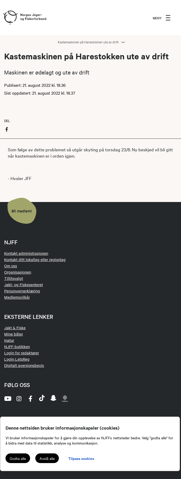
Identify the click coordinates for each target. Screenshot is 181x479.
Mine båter (13, 334)
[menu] (162, 18)
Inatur (9, 340)
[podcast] (64, 398)
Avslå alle (47, 458)
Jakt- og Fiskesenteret (23, 284)
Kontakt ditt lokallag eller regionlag (35, 259)
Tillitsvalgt (13, 278)
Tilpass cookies (81, 458)
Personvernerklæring (22, 290)
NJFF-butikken (17, 346)
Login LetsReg (17, 359)
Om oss (10, 265)
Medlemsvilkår (17, 297)
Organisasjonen (17, 272)
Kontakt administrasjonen (26, 253)
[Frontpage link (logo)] (10, 18)
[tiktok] (42, 398)
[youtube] (7, 398)
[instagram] (18, 398)
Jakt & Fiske (15, 327)
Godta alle (18, 458)
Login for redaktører (21, 352)
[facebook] (30, 398)
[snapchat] (53, 398)
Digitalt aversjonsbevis (24, 365)
